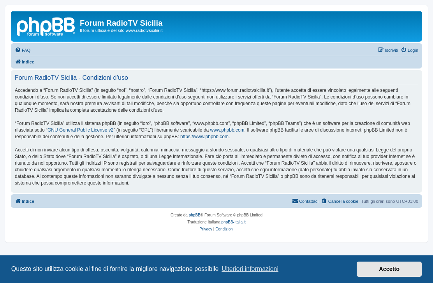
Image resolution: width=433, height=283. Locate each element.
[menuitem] (22, 50)
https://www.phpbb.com (204, 136)
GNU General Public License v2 (80, 130)
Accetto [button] (389, 269)
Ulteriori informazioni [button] (250, 268)
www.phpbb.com (227, 130)
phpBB (195, 215)
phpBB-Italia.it (234, 222)
